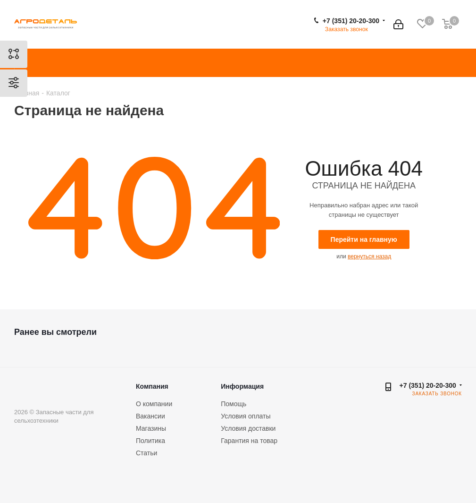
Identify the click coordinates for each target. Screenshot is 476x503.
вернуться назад (369, 256)
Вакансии (150, 416)
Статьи (146, 453)
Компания (152, 386)
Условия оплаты (245, 416)
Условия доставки (248, 428)
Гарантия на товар (249, 440)
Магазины (151, 428)
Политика (150, 440)
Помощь (233, 404)
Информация (242, 386)
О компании (154, 404)
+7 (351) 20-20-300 (351, 21)
